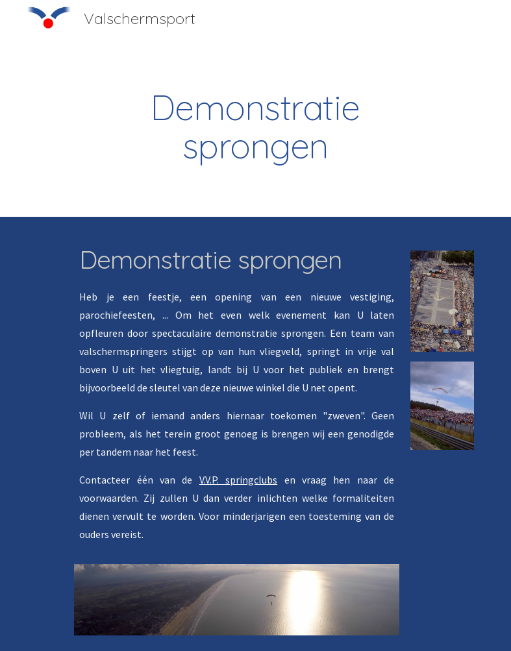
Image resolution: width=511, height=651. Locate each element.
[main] (255, 126)
